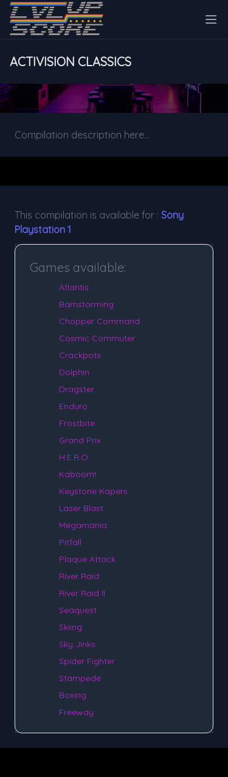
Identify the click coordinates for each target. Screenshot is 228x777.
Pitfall (70, 542)
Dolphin (74, 372)
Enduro (73, 406)
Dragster (76, 389)
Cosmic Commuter (97, 338)
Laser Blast (81, 508)
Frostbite (77, 423)
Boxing (72, 695)
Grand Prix (80, 440)
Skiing (70, 627)
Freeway (76, 712)
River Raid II (82, 593)
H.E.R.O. (74, 457)
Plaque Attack (87, 559)
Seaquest (78, 610)
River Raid (79, 576)
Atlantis (74, 287)
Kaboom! (77, 474)
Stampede (80, 678)
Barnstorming (86, 304)
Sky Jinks (77, 644)
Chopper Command (99, 321)
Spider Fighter (87, 661)
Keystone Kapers (93, 491)
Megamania (83, 525)
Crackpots (80, 355)
